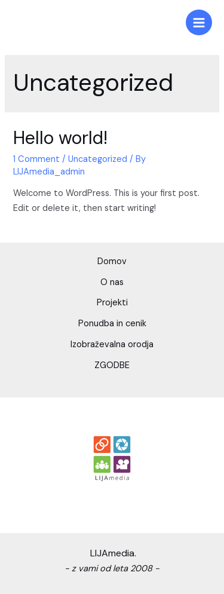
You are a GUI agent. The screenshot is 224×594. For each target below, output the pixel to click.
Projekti (112, 302)
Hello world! (60, 137)
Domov (112, 261)
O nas (112, 282)
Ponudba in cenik (112, 323)
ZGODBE (112, 365)
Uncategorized (97, 159)
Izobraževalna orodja (112, 344)
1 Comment (36, 159)
